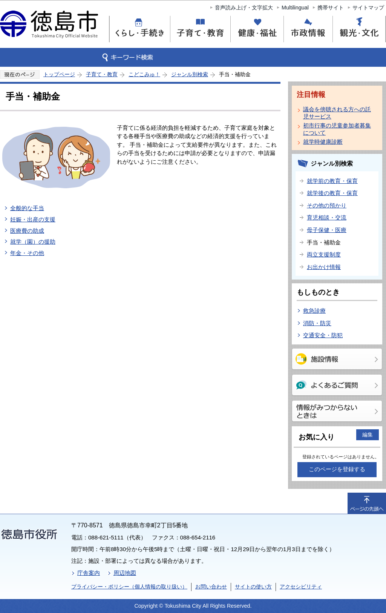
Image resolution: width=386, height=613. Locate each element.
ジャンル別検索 (189, 74)
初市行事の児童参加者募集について (337, 129)
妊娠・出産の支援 (32, 219)
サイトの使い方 (253, 587)
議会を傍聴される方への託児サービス (337, 113)
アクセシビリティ (301, 587)
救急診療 (314, 310)
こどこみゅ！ (144, 74)
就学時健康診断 (323, 141)
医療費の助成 (27, 230)
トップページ (59, 74)
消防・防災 (317, 323)
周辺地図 (124, 573)
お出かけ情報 (324, 267)
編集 (367, 435)
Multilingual (295, 8)
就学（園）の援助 (32, 241)
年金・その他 (27, 253)
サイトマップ (368, 8)
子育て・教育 (102, 74)
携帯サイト (330, 8)
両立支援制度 (324, 254)
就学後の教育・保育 (332, 193)
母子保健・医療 (326, 230)
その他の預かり (326, 205)
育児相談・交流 (326, 217)
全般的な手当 (27, 208)
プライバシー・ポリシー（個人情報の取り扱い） (129, 587)
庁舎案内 (88, 573)
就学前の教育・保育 (332, 181)
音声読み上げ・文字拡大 (244, 8)
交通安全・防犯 (323, 335)
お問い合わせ (211, 587)
